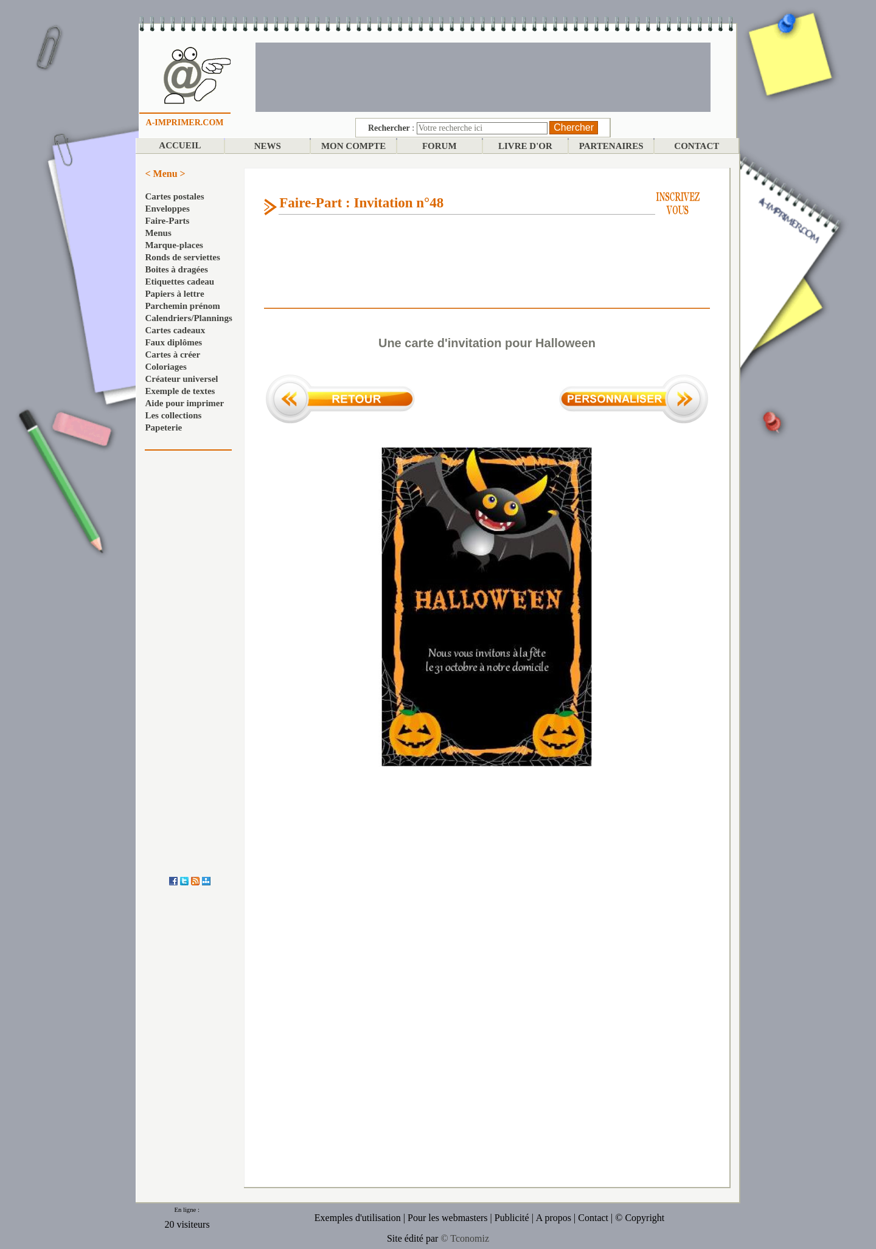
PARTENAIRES (611, 146)
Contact (593, 1218)
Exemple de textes (180, 391)
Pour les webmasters (448, 1218)
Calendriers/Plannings (188, 318)
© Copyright (639, 1218)
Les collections (173, 415)
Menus (158, 233)
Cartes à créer (172, 354)
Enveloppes (167, 208)
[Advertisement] (483, 76)
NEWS (267, 146)
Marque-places (174, 245)
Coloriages (165, 367)
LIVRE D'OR (525, 146)
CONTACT (696, 146)
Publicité (512, 1218)
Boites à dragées (176, 269)
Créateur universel (181, 379)
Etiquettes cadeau (179, 281)
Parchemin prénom (182, 306)
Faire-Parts (167, 221)
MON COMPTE (353, 146)
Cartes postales (174, 196)
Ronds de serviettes (182, 257)
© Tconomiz (464, 1238)
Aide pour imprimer (184, 403)
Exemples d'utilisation (358, 1218)
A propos (553, 1218)
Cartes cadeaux (175, 330)
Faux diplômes (173, 342)
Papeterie (163, 427)
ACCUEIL (180, 145)
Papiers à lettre (174, 294)
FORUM (439, 146)
